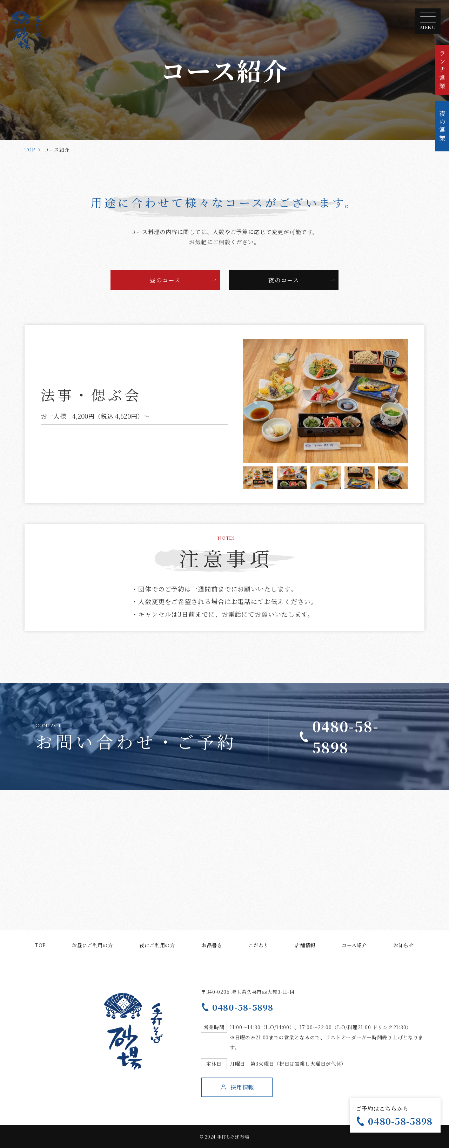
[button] (255, 401)
